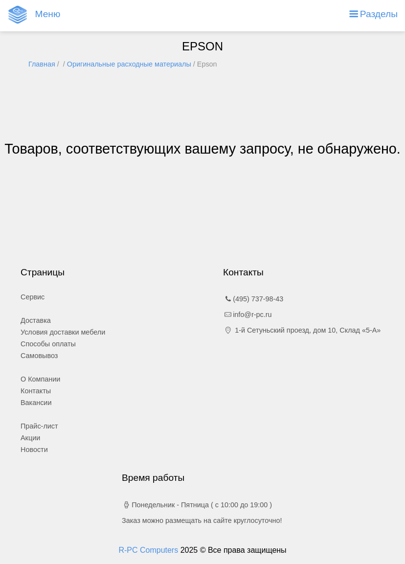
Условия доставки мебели (63, 332)
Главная (41, 64)
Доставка (36, 320)
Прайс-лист (39, 426)
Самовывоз (39, 356)
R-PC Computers (149, 550)
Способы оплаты (48, 344)
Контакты (36, 391)
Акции (30, 438)
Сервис (33, 297)
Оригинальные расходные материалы (129, 64)
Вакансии (36, 402)
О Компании (40, 379)
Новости (34, 449)
